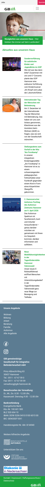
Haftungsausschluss (31, 478)
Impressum (16, 478)
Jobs (3, 2)
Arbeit (6, 321)
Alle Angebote (10, 333)
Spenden (42, 2)
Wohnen (7, 314)
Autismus (8, 330)
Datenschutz (9, 481)
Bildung (7, 318)
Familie (7, 327)
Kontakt (7, 478)
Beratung (8, 324)
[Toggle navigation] (37, 8)
